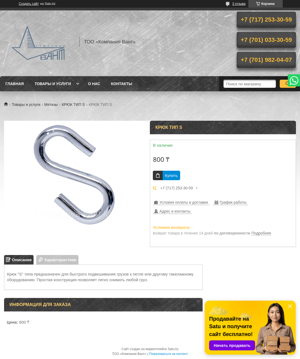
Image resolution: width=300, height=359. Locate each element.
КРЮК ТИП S (73, 104)
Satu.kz (173, 349)
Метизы (51, 104)
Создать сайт (29, 4)
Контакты (121, 84)
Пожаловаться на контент (168, 354)
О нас (94, 84)
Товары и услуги (53, 84)
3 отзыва (239, 4)
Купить (171, 175)
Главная (14, 84)
